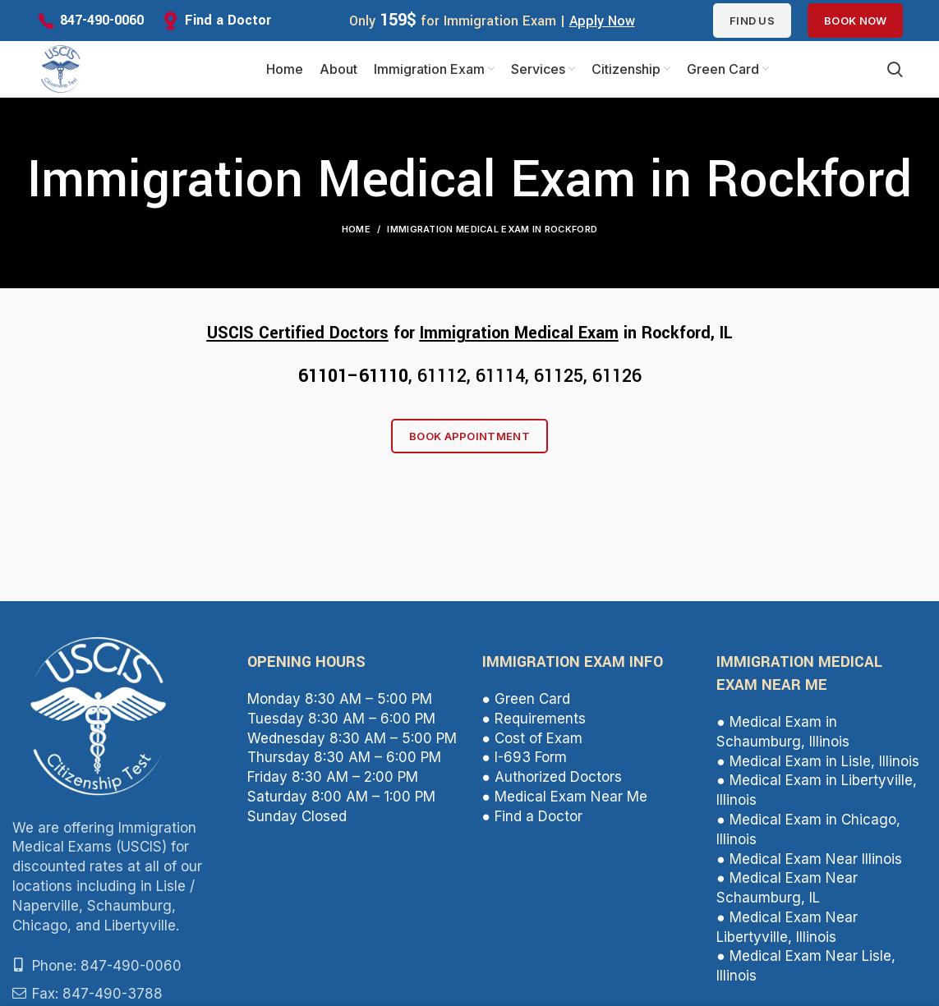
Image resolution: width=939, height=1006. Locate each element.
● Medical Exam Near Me (564, 797)
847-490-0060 (102, 20)
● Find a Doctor (532, 817)
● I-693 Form (524, 759)
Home (356, 231)
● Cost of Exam (532, 739)
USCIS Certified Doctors (298, 335)
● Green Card (526, 700)
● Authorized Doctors (552, 778)
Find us (752, 20)
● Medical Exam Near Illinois (808, 860)
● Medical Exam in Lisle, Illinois (817, 762)
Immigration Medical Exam (519, 335)
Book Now (855, 20)
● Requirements (534, 719)
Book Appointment (469, 437)
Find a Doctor (228, 20)
